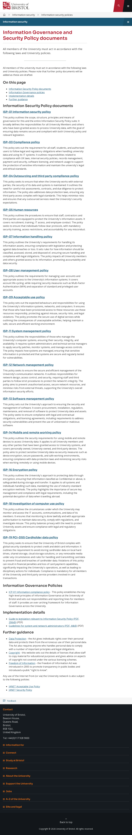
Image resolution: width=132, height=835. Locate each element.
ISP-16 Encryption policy (21, 470)
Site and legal (12, 806)
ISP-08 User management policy (27, 270)
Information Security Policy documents (30, 89)
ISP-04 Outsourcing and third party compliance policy (43, 176)
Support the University (18, 783)
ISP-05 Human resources (21, 210)
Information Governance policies (27, 92)
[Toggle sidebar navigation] (128, 22)
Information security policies (57, 14)
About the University (16, 775)
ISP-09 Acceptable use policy (25, 297)
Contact (8, 709)
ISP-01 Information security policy (28, 112)
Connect (9, 752)
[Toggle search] (119, 6)
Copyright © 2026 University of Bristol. (57, 828)
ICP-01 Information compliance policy (29, 592)
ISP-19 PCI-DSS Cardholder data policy (32, 537)
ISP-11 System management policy (28, 331)
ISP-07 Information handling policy (29, 236)
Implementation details (21, 96)
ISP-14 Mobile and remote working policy (34, 432)
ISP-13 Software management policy (30, 399)
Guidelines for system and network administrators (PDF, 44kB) (43, 625)
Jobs (7, 791)
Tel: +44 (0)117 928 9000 (16, 738)
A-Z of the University (16, 799)
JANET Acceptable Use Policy (24, 686)
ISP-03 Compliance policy (22, 142)
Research (10, 768)
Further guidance (18, 99)
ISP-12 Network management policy (30, 365)
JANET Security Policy (20, 690)
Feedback (11, 701)
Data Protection (17, 638)
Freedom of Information (22, 663)
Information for (13, 745)
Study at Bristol (13, 760)
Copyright (14, 652)
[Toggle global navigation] (128, 6)
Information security (23, 14)
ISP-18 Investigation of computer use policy (36, 503)
